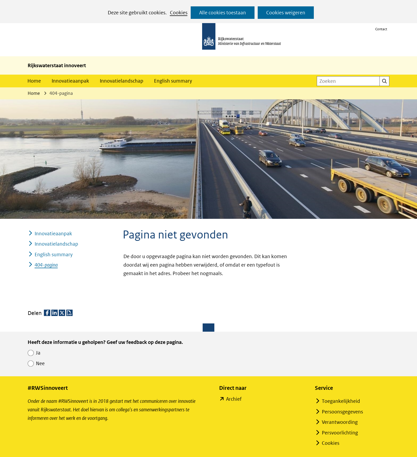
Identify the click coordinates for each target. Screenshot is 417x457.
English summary (173, 81)
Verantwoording (340, 422)
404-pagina (46, 265)
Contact (381, 29)
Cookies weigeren (285, 13)
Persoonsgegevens (342, 412)
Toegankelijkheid (341, 401)
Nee (40, 363)
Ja (38, 353)
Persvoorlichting (340, 433)
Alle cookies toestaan (222, 13)
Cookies (178, 13)
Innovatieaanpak (70, 81)
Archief (233, 399)
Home (34, 81)
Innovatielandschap (121, 81)
